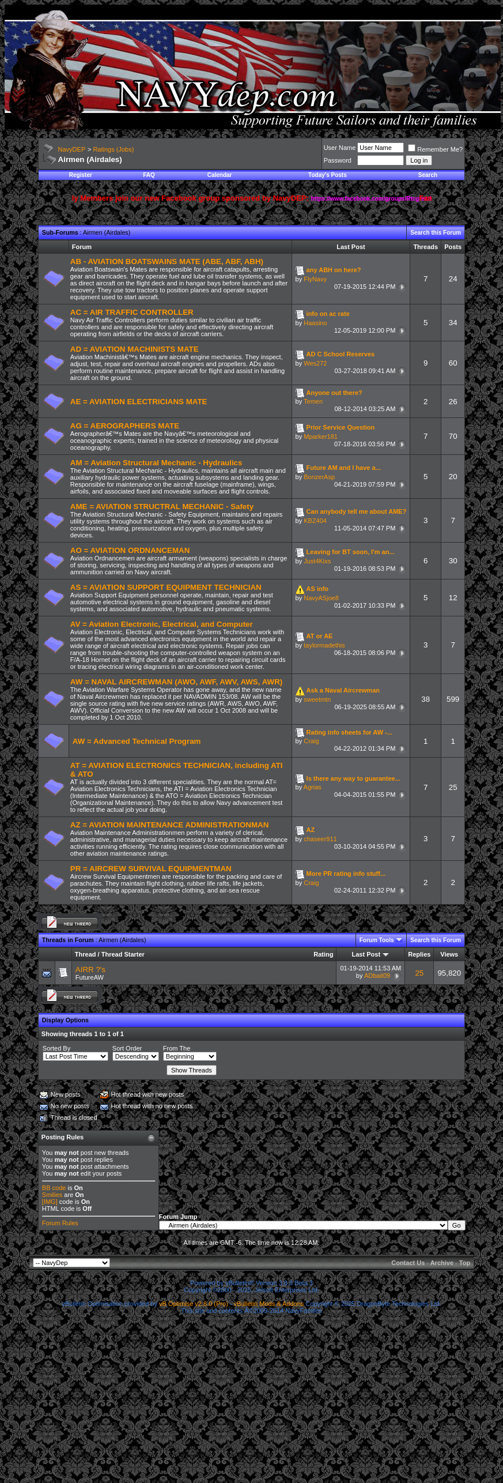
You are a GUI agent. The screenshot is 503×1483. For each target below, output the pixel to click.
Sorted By (56, 1048)
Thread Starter (123, 954)
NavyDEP (72, 149)
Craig (311, 740)
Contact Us (408, 1262)
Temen (313, 401)
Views (449, 954)
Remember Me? (435, 149)
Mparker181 (321, 436)
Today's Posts (327, 175)
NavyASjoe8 (321, 597)
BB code (54, 1187)
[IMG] (50, 1201)
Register (80, 175)
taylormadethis (324, 645)
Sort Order (127, 1048)
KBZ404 (315, 520)
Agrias (313, 787)
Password (337, 160)
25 (419, 973)
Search (427, 175)
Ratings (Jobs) (113, 149)
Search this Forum (435, 232)
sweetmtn (317, 699)
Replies (419, 954)
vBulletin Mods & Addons (269, 1303)
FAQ (149, 175)
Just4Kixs (317, 561)
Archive (441, 1262)
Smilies (52, 1194)
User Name (340, 147)
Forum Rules (60, 1222)
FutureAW (89, 977)
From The (176, 1048)
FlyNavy (315, 279)
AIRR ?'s (90, 969)
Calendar (219, 175)
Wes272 (315, 363)
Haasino (315, 322)
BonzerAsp (319, 476)
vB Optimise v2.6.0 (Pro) (193, 1303)
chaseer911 (320, 838)
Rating (323, 954)
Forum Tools (377, 940)
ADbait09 (377, 975)
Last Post (366, 954)
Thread (85, 954)
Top (464, 1262)
